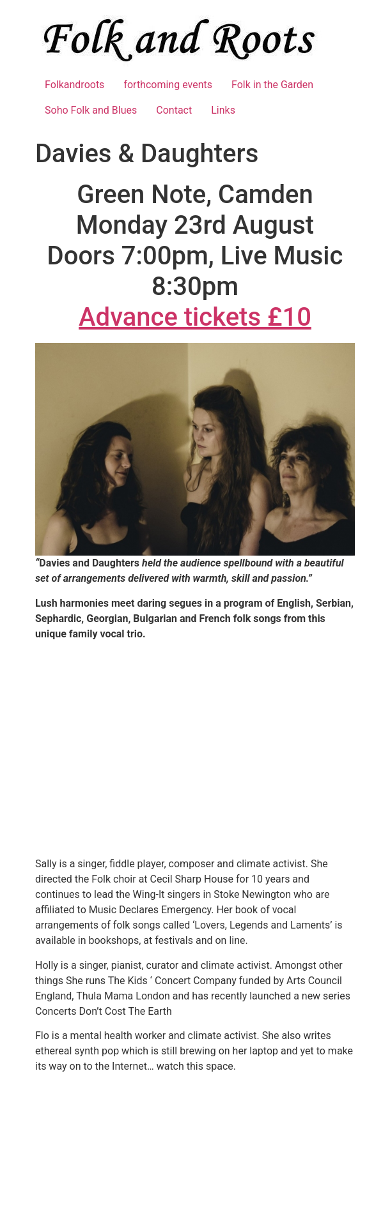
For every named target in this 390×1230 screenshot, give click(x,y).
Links (223, 110)
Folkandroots (74, 85)
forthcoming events (167, 85)
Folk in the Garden (272, 85)
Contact (174, 110)
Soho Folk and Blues (91, 110)
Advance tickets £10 (195, 317)
